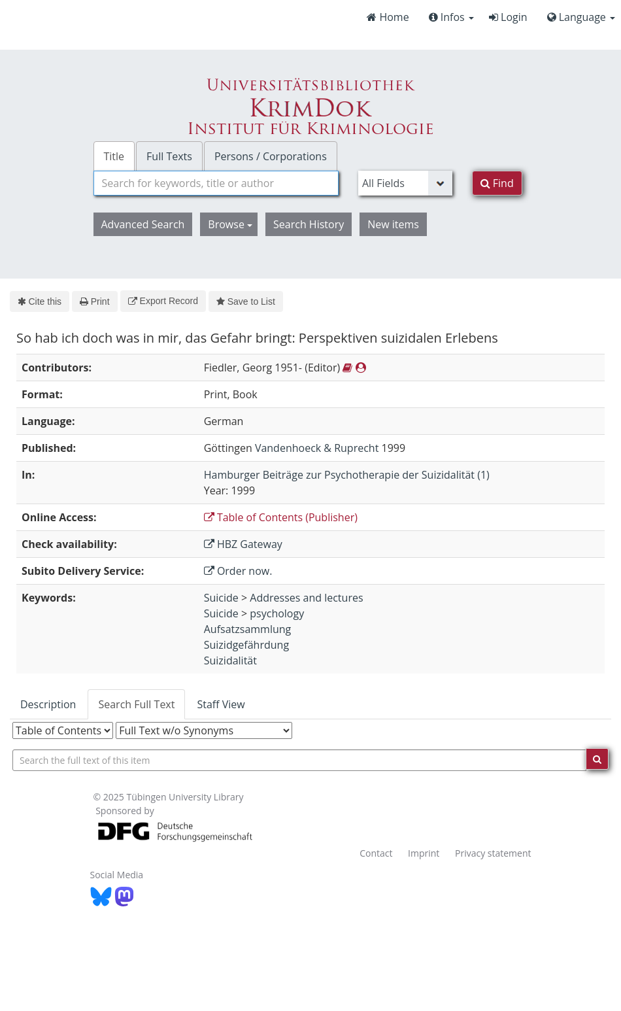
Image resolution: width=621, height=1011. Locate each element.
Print (94, 301)
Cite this (39, 301)
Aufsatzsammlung (248, 629)
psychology (277, 613)
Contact (376, 853)
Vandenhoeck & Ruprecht (316, 448)
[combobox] (216, 183)
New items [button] (393, 224)
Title (114, 156)
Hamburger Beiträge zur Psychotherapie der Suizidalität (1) (347, 475)
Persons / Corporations (270, 156)
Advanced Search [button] (143, 224)
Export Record (163, 301)
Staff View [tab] (220, 704)
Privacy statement (493, 853)
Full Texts (169, 156)
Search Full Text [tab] (136, 704)
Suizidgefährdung (246, 645)
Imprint (423, 853)
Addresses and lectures (306, 598)
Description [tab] (48, 704)
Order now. (238, 571)
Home (388, 17)
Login (508, 17)
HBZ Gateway (243, 544)
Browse (230, 224)
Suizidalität (230, 660)
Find (497, 183)
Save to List (245, 301)
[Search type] (405, 183)
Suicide (221, 598)
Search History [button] (308, 224)
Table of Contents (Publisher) (281, 517)
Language (581, 17)
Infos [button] (451, 17)
